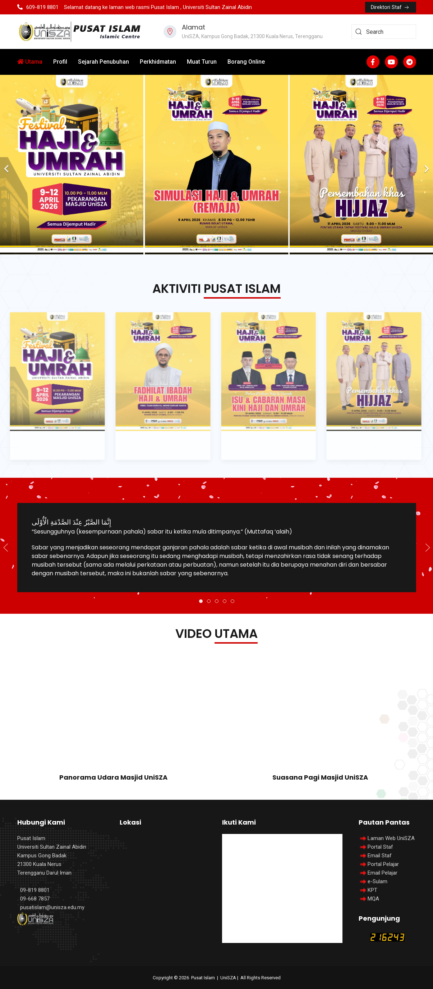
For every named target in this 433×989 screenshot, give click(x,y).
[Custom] (409, 61)
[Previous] (7, 164)
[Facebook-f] (373, 61)
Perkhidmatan (158, 61)
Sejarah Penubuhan (103, 61)
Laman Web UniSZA (387, 838)
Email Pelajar (382, 873)
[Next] (426, 164)
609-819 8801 (38, 7)
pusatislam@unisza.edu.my (52, 907)
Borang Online (246, 61)
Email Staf (380, 855)
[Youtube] (391, 61)
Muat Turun (202, 61)
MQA (373, 898)
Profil (60, 61)
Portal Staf (380, 847)
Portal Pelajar (383, 864)
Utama (29, 61)
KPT (372, 890)
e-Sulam (377, 881)
